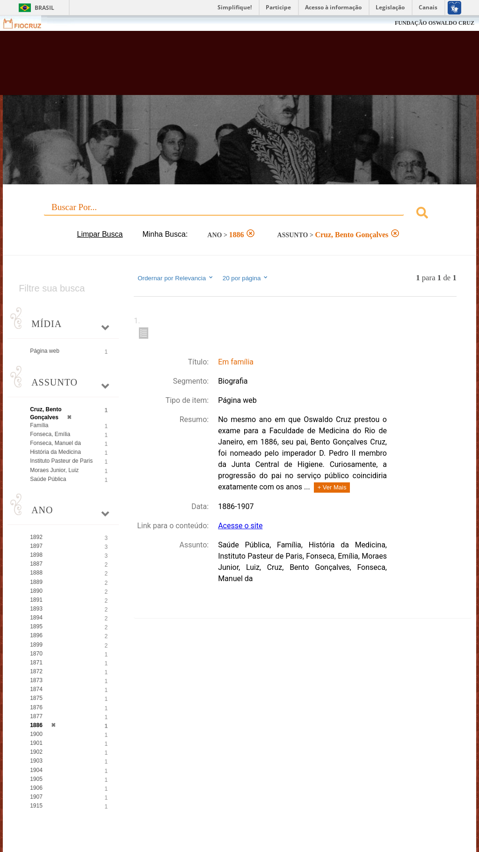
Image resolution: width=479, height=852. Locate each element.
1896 (36, 635)
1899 (36, 644)
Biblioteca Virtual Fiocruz (205, 66)
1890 (36, 591)
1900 (36, 734)
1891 (36, 600)
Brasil (44, 8)
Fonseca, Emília (50, 434)
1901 (36, 743)
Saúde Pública (48, 479)
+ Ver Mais (332, 487)
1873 (36, 680)
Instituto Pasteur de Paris (61, 461)
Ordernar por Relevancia (176, 278)
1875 (36, 698)
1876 (36, 707)
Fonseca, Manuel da (55, 443)
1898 (36, 555)
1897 (36, 546)
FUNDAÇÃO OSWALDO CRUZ (434, 23)
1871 (36, 662)
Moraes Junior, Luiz (54, 470)
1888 (36, 572)
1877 (36, 716)
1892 (36, 537)
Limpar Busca (100, 234)
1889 (36, 582)
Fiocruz (28, 23)
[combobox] (239, 214)
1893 (36, 608)
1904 (36, 770)
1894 (36, 617)
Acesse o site (240, 525)
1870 (36, 653)
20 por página (246, 278)
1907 (36, 797)
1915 (36, 805)
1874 (36, 689)
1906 (36, 788)
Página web (44, 351)
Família (39, 425)
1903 (36, 760)
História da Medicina (55, 452)
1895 (36, 626)
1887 (36, 564)
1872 (36, 671)
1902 (36, 752)
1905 (36, 779)
